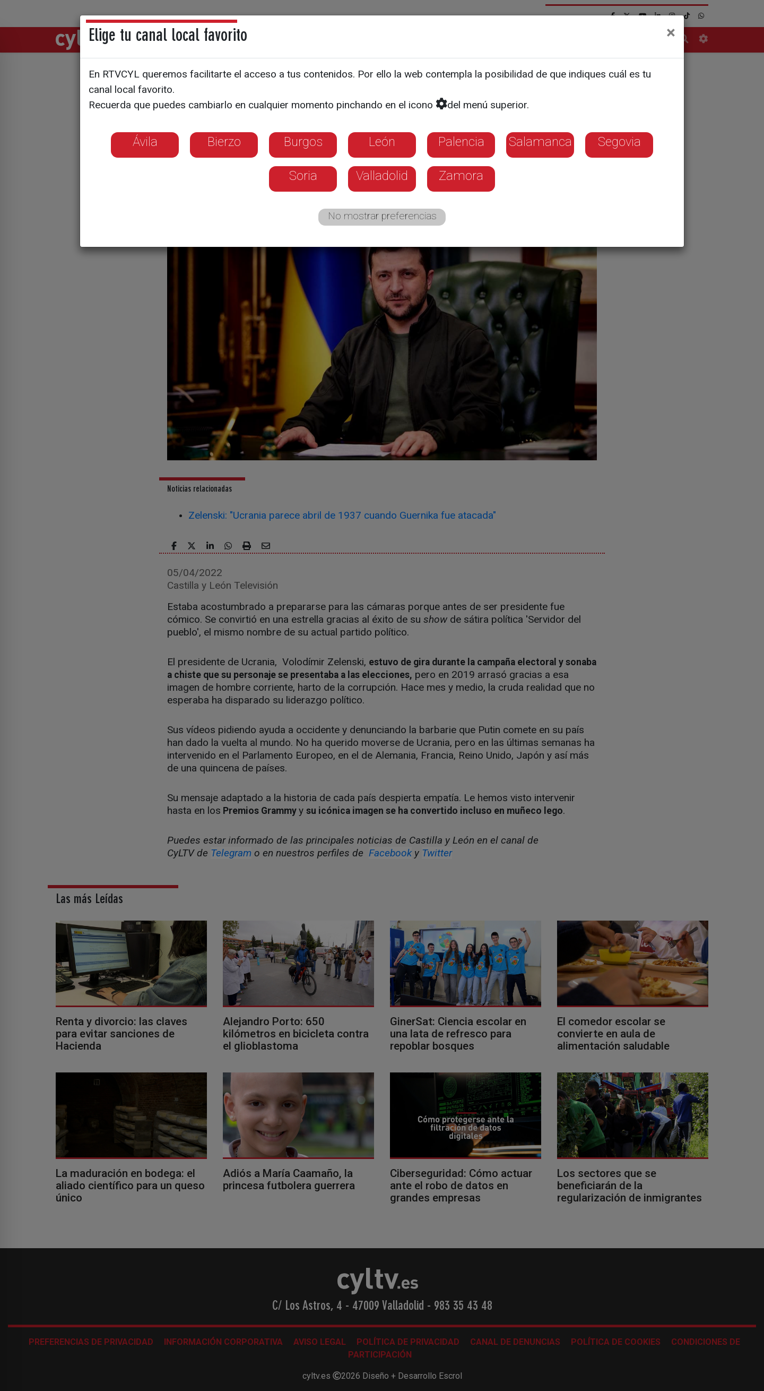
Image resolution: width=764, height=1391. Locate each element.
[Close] (671, 32)
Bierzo (224, 141)
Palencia (461, 141)
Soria (303, 175)
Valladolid (382, 175)
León (382, 141)
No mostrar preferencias (382, 216)
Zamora (461, 175)
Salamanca (540, 141)
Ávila (145, 141)
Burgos (303, 141)
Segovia (619, 141)
